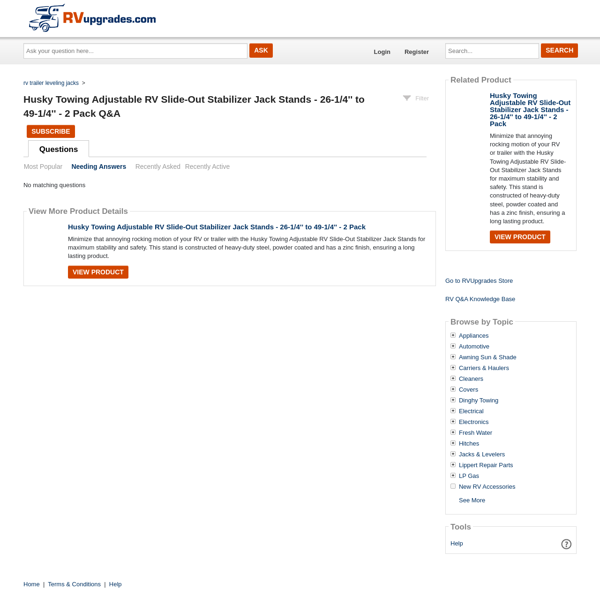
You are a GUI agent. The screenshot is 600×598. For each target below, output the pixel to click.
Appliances (474, 336)
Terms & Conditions (74, 584)
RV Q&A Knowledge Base (480, 299)
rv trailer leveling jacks (51, 83)
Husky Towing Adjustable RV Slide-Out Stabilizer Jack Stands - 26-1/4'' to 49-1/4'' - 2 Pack (217, 227)
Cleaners (471, 379)
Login (382, 51)
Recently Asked (157, 166)
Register (417, 51)
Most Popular (43, 166)
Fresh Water (475, 433)
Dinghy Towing (478, 400)
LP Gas (469, 476)
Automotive (474, 346)
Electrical (471, 411)
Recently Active (207, 166)
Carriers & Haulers (484, 368)
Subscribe (50, 131)
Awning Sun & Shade (488, 357)
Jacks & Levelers (482, 454)
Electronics (474, 422)
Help (456, 543)
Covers (468, 389)
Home (31, 584)
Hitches (469, 443)
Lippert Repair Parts (486, 465)
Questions (58, 149)
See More (472, 500)
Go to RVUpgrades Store (479, 280)
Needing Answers (98, 166)
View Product (98, 272)
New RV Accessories (487, 487)
